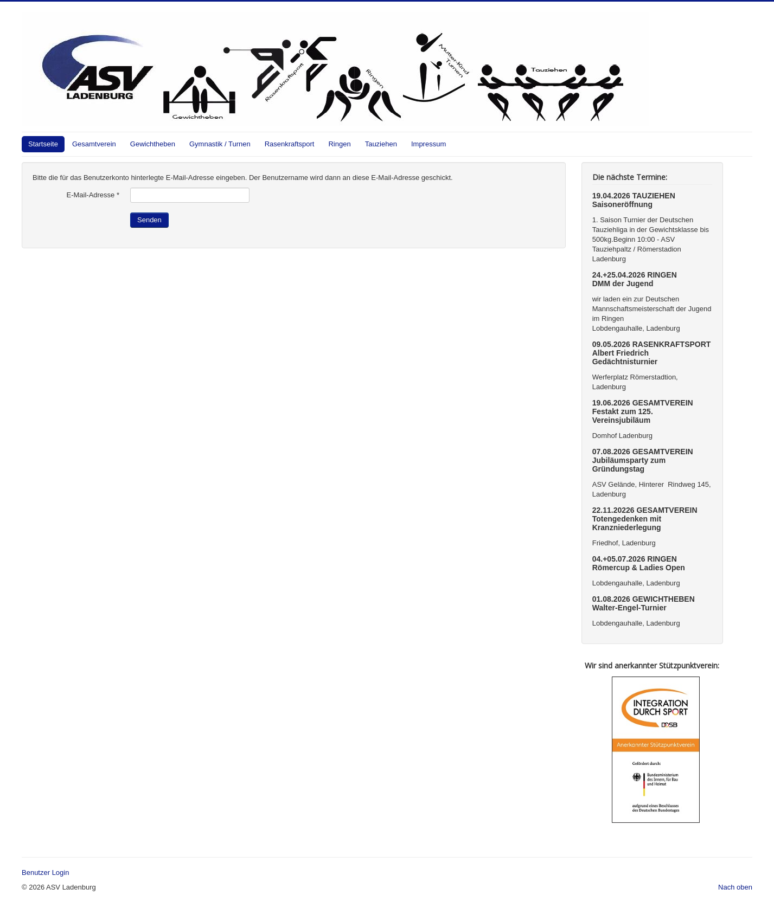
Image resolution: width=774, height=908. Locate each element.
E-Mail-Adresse (92, 195)
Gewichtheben (152, 144)
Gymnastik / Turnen (220, 144)
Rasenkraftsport (290, 144)
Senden (149, 220)
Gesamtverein (94, 144)
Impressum (428, 144)
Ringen (339, 144)
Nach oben (735, 887)
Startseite (43, 144)
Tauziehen (381, 144)
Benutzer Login (45, 872)
